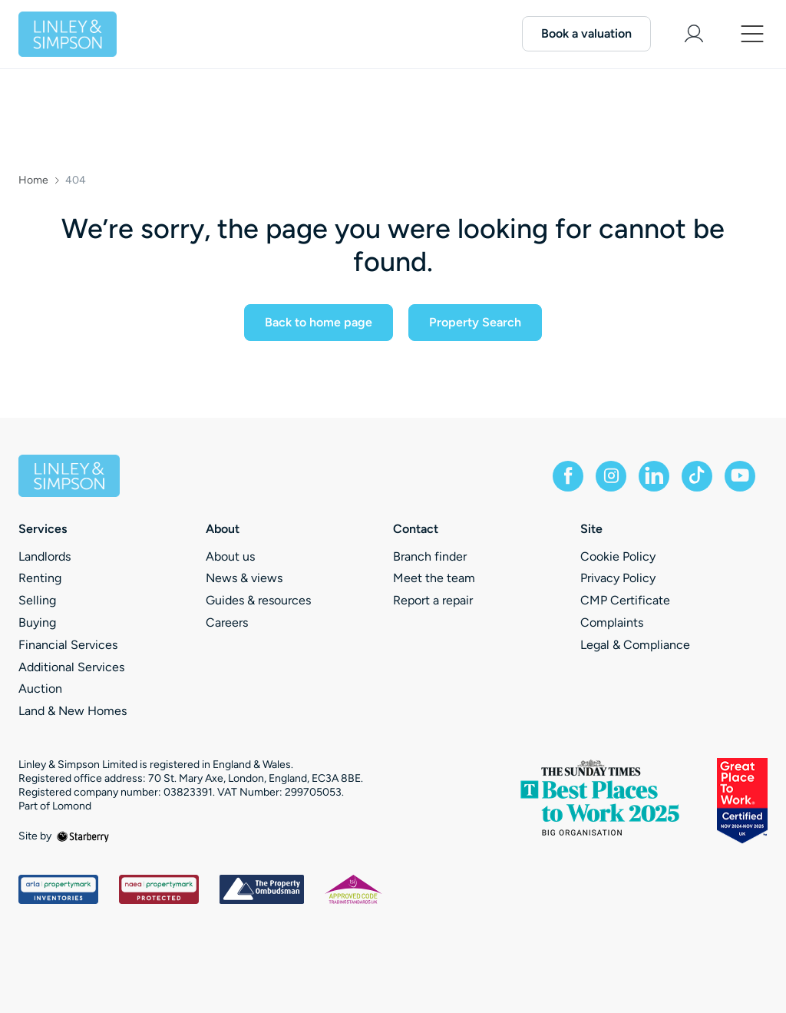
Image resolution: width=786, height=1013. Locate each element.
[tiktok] (697, 476)
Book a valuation (586, 33)
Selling (37, 600)
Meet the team (434, 578)
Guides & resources (258, 600)
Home (33, 180)
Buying (37, 622)
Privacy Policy (618, 578)
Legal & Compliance (635, 644)
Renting (39, 578)
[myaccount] (694, 33)
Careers (227, 622)
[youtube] (740, 476)
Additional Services (71, 667)
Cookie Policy (618, 556)
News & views (244, 578)
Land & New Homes (72, 710)
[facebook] (568, 476)
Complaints (611, 622)
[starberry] (83, 836)
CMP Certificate (625, 600)
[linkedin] (654, 476)
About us (230, 556)
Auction (40, 688)
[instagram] (611, 476)
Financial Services (67, 644)
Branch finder (430, 556)
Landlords (44, 556)
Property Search (475, 322)
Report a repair (433, 600)
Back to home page (318, 322)
